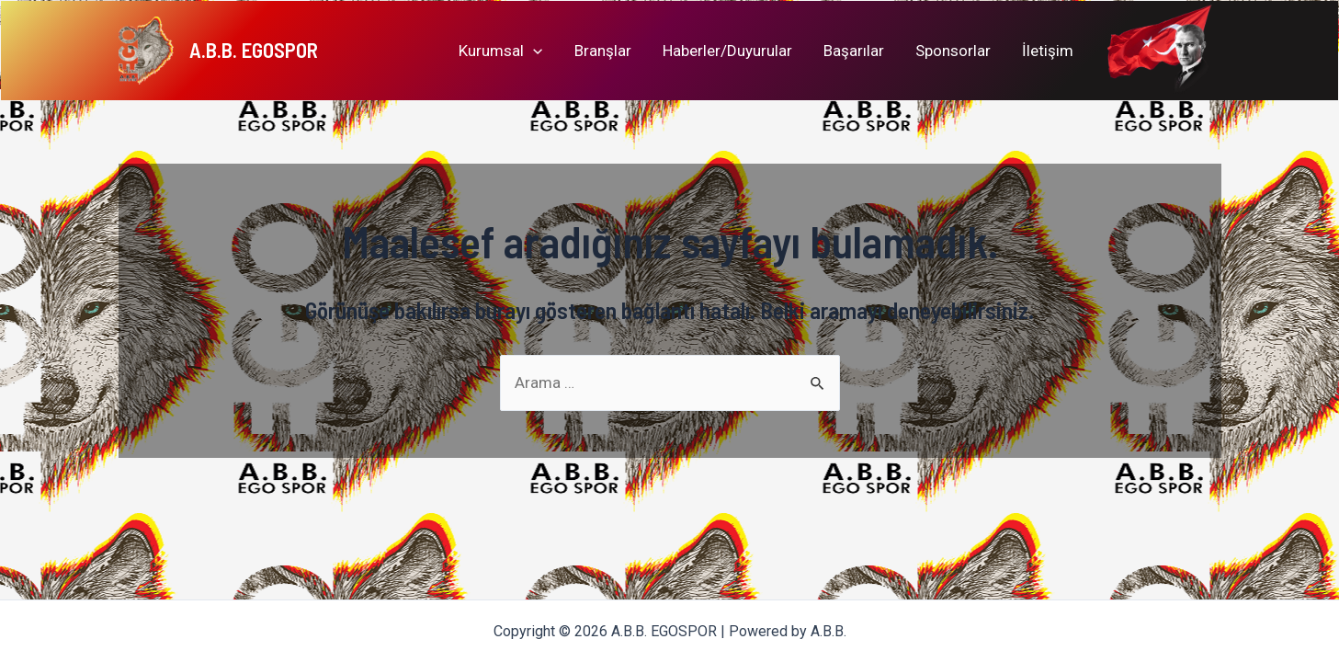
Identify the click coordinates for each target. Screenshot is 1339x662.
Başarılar (853, 50)
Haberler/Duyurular (727, 50)
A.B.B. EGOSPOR (253, 50)
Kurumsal (500, 50)
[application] (533, 50)
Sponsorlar (953, 50)
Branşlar (602, 50)
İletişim (1047, 50)
